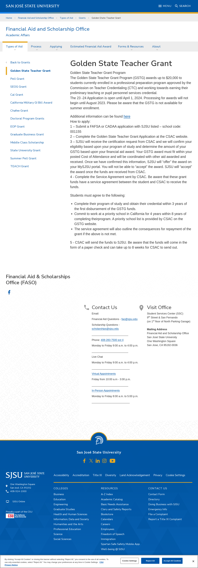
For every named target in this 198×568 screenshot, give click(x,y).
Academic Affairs (18, 35)
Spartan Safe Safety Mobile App (120, 544)
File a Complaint (158, 514)
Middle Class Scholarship (27, 142)
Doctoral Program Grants (27, 118)
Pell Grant (17, 79)
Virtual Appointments (104, 373)
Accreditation (81, 475)
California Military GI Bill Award (31, 103)
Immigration (108, 539)
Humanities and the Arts (68, 524)
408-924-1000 (18, 491)
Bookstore (107, 514)
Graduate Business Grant (27, 134)
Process (36, 46)
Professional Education (67, 529)
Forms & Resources (131, 46)
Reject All (150, 561)
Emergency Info (157, 509)
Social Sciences (62, 539)
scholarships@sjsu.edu (105, 328)
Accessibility (61, 475)
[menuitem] (15, 46)
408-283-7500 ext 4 (112, 340)
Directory (154, 499)
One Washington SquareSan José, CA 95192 (22, 486)
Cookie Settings (175, 475)
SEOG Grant (18, 87)
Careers (105, 524)
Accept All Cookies (172, 561)
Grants (82, 18)
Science (58, 534)
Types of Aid (66, 18)
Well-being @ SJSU (113, 549)
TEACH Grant (19, 166)
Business (59, 494)
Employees (107, 529)
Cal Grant (16, 95)
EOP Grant (17, 127)
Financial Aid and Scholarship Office (36, 18)
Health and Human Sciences (70, 514)
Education (60, 499)
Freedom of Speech (112, 534)
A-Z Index (107, 494)
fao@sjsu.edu (130, 319)
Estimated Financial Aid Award (90, 46)
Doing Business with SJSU (163, 504)
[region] (99, 561)
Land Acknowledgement (135, 475)
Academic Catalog (112, 499)
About (156, 46)
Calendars (107, 519)
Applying (56, 46)
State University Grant (25, 150)
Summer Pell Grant (23, 158)
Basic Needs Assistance (115, 504)
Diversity (110, 475)
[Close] (193, 561)
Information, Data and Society (71, 519)
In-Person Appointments (106, 390)
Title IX (97, 475)
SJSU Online (19, 501)
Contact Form (156, 494)
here (127, 116)
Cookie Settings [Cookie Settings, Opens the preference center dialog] (129, 561)
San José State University (33, 6)
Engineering (61, 504)
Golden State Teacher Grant (106, 18)
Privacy (157, 475)
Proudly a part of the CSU (19, 514)
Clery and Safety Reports (116, 509)
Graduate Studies (64, 509)
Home (9, 18)
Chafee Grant (19, 111)
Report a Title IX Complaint (165, 519)
